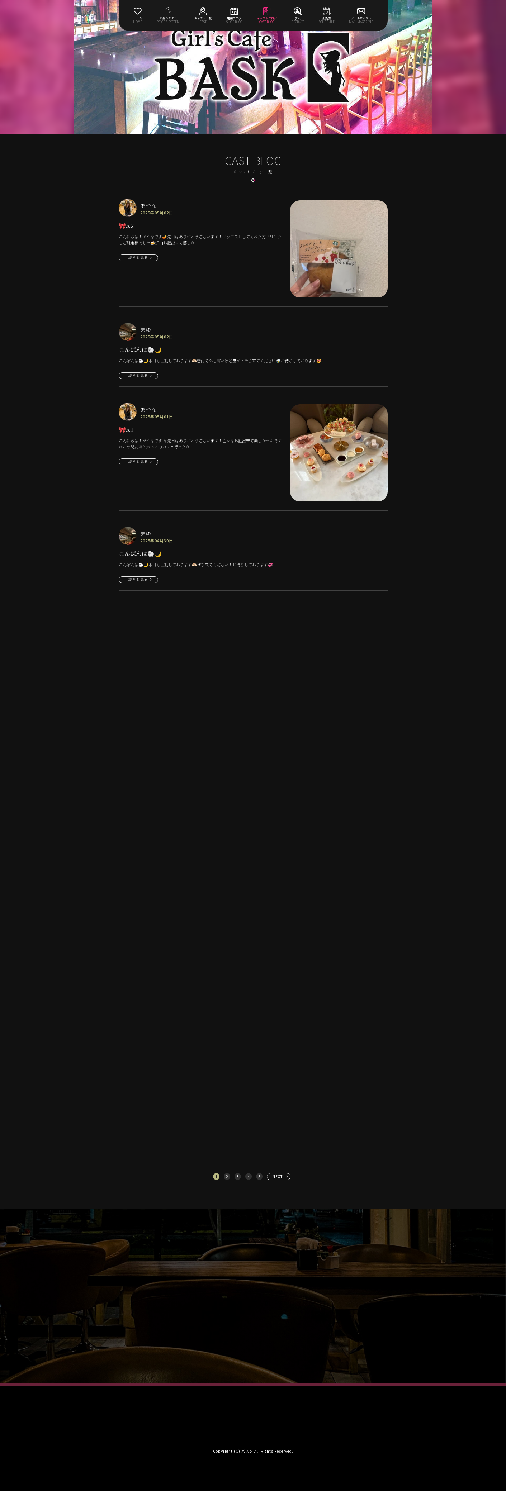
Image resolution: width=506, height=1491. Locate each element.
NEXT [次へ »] (278, 1176)
